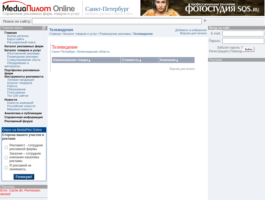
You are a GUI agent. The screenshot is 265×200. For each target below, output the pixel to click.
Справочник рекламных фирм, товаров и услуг (41, 13)
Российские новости (21, 106)
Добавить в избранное (191, 30)
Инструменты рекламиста (24, 76)
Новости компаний (20, 102)
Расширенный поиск (21, 42)
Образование (16, 89)
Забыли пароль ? (229, 47)
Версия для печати (193, 33)
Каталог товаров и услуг (23, 50)
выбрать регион (98, 13)
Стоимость (132, 60)
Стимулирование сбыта (23, 59)
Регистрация (218, 51)
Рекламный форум (19, 121)
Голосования (16, 92)
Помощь (236, 51)
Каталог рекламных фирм (24, 46)
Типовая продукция (20, 79)
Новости (11, 99)
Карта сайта (15, 39)
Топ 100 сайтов (17, 95)
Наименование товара (72, 60)
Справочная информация (24, 117)
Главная (11, 32)
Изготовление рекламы (23, 53)
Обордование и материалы (17, 64)
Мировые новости (19, 109)
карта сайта (123, 13)
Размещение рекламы (22, 56)
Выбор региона (17, 35)
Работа (12, 86)
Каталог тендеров (19, 82)
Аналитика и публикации (23, 113)
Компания (169, 60)
